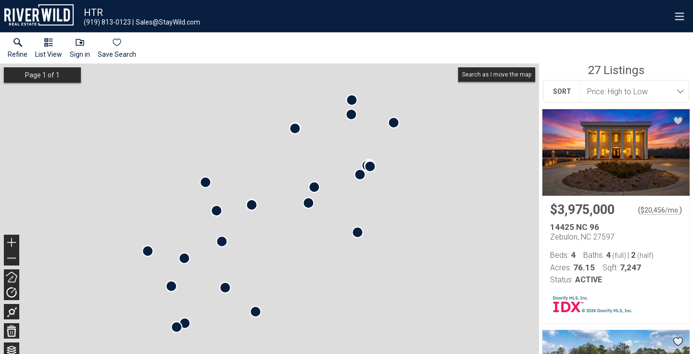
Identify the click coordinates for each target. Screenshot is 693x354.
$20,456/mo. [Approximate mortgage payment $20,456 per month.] (660, 210)
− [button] (11, 258)
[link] (17, 50)
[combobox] (631, 91)
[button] (48, 50)
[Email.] (166, 22)
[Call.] (107, 22)
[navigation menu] (679, 16)
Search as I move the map (496, 74)
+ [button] (12, 243)
